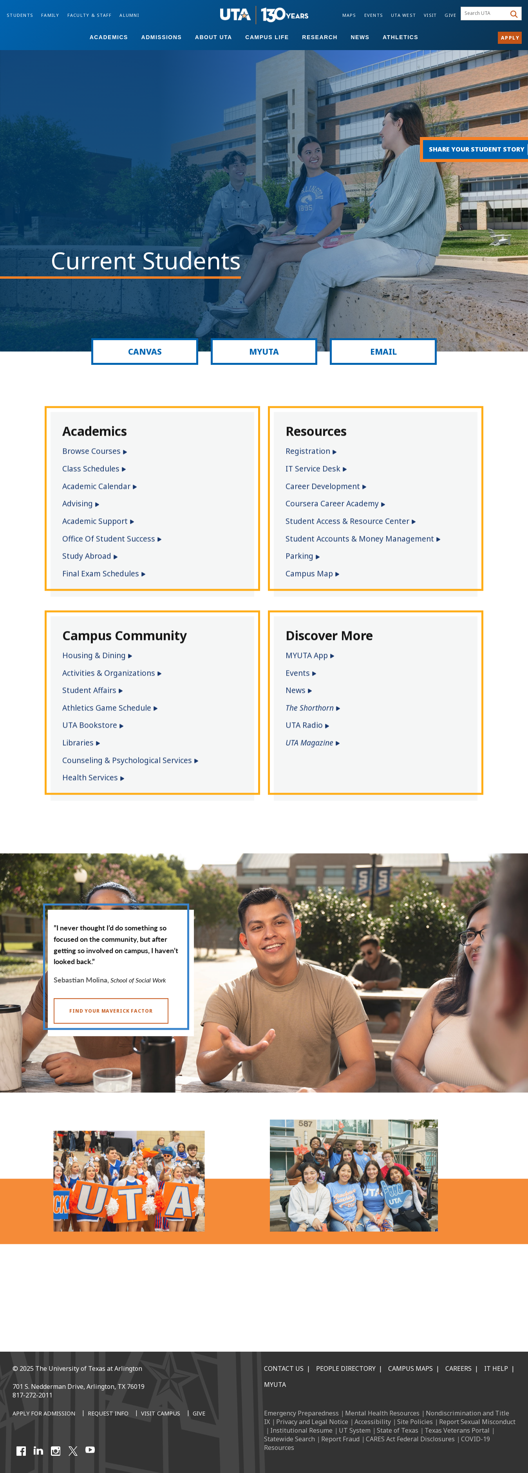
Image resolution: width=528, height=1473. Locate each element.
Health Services (90, 849)
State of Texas (397, 1430)
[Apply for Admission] (44, 1414)
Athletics (400, 37)
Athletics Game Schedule (106, 778)
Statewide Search (289, 1439)
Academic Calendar (96, 557)
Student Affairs (89, 761)
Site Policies (415, 1421)
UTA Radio (304, 796)
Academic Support (95, 592)
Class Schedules (90, 539)
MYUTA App (307, 726)
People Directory (346, 1368)
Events (373, 15)
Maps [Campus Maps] (349, 15)
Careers (458, 1368)
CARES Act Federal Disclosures (410, 1439)
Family (50, 15)
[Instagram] (55, 1451)
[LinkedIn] (38, 1451)
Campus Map (309, 644)
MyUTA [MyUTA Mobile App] (275, 1384)
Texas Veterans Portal (457, 1430)
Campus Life (267, 37)
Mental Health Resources (382, 1413)
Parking (299, 627)
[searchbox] (484, 13)
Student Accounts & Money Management (360, 609)
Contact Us (284, 1368)
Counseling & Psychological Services (127, 831)
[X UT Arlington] (73, 1451)
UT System (355, 1430)
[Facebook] (21, 1451)
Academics (109, 37)
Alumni (129, 15)
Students (20, 15)
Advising (77, 574)
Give (450, 15)
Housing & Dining (94, 726)
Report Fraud (340, 1439)
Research (320, 37)
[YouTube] (90, 1451)
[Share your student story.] (464, 149)
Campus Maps (410, 1368)
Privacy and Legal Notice (312, 1421)
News (360, 37)
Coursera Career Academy (332, 574)
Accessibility (372, 1421)
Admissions (161, 37)
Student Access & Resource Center (347, 592)
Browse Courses (91, 522)
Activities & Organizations (108, 744)
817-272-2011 (32, 1395)
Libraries (78, 813)
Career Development (323, 557)
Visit (430, 15)
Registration (308, 522)
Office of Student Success (108, 609)
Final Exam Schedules (100, 644)
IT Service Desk (313, 539)
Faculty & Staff (89, 15)
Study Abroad (86, 627)
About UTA (213, 37)
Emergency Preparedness (301, 1413)
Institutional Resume (301, 1430)
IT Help (496, 1368)
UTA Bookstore (89, 796)
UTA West (403, 15)
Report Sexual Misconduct (477, 1421)
